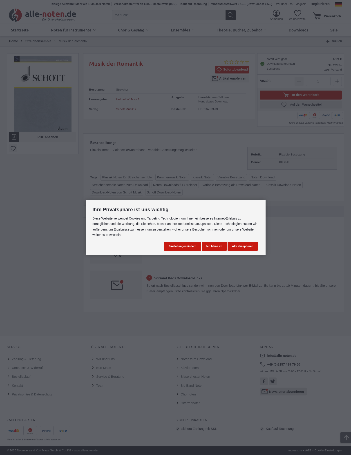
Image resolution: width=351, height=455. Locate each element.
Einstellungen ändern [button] (182, 246)
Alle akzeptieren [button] (242, 246)
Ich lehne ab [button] (214, 246)
